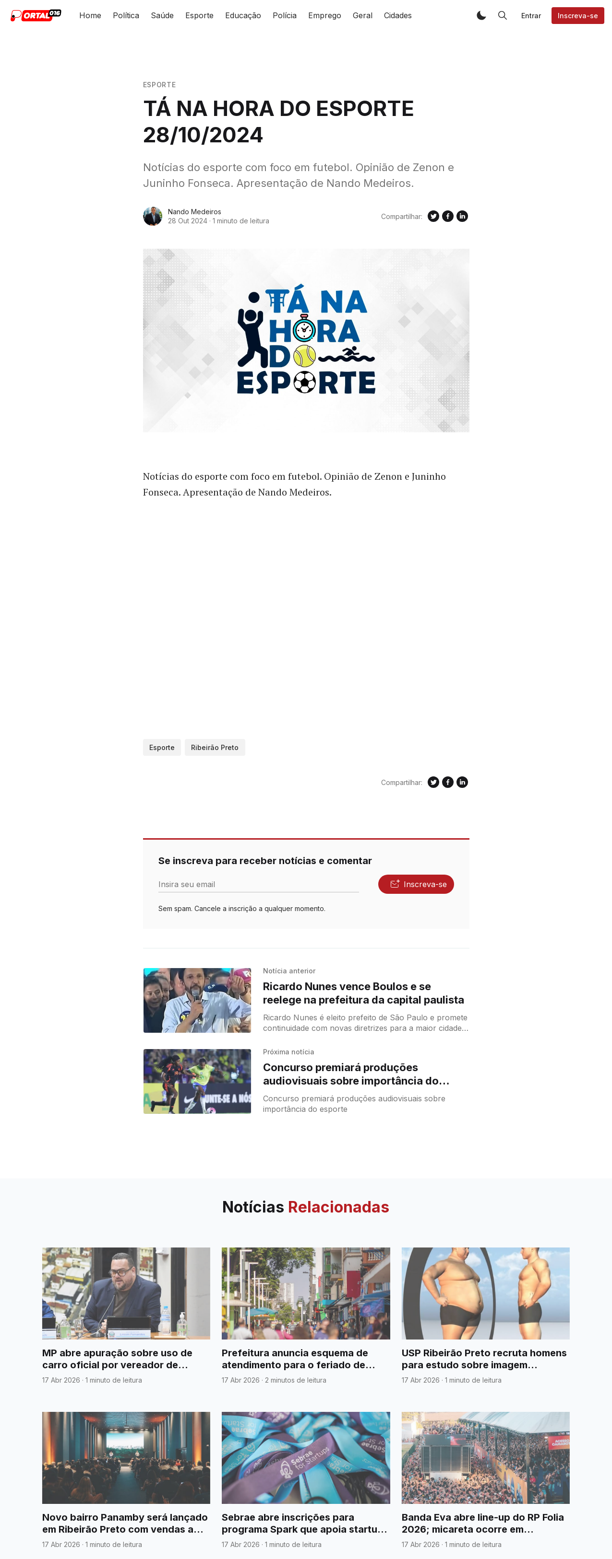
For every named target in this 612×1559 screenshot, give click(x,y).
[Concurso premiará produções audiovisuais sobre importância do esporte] (197, 1081)
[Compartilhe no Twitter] (433, 216)
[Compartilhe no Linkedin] (462, 216)
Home (90, 15)
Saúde (162, 15)
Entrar (531, 16)
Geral (362, 15)
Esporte (199, 15)
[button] (481, 15)
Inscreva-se (578, 16)
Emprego (324, 15)
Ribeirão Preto (215, 747)
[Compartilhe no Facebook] (448, 216)
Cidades (398, 15)
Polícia (285, 15)
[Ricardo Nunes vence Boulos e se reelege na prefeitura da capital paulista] (197, 1000)
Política (126, 15)
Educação (243, 15)
